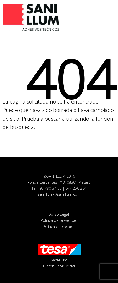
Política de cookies (59, 226)
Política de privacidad (59, 220)
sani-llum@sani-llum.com (59, 194)
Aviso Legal (59, 214)
